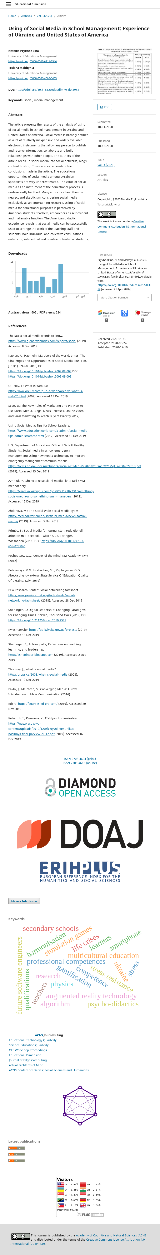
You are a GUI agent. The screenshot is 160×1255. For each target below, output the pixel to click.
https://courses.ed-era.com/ (38, 704)
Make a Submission (24, 901)
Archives (26, 16)
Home (12, 16)
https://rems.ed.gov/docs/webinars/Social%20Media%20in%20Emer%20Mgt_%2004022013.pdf (74, 466)
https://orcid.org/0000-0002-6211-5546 (32, 61)
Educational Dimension (30, 4)
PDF (106, 107)
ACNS (39, 1035)
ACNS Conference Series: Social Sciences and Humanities (49, 1070)
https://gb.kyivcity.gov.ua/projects (53, 630)
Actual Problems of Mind (26, 1065)
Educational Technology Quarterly (32, 1040)
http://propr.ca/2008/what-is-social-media (38, 674)
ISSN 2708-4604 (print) (80, 759)
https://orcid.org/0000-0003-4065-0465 (32, 78)
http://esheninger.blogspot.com (30, 655)
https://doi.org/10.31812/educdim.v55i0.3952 (47, 90)
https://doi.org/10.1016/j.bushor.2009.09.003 (39, 371)
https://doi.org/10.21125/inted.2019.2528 (37, 620)
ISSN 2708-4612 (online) (80, 763)
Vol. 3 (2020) (44, 16)
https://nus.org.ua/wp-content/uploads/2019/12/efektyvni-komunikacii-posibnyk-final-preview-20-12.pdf (42, 728)
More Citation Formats (114, 297)
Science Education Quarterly (29, 1045)
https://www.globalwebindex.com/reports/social (42, 341)
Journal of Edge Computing (28, 1060)
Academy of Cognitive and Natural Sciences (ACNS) (112, 1235)
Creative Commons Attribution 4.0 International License (122, 226)
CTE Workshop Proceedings (28, 1050)
